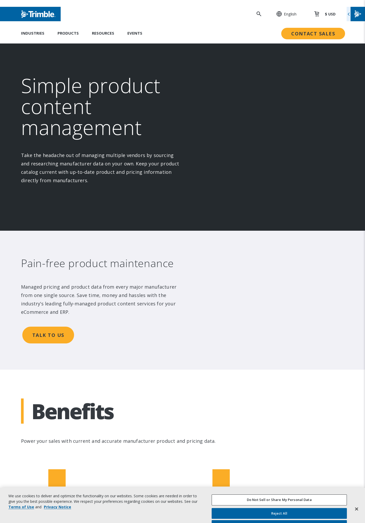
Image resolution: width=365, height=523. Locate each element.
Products (68, 33)
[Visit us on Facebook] (59, 434)
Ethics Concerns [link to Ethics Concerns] (205, 380)
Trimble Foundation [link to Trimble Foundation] (208, 348)
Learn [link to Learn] (273, 369)
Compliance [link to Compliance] (201, 369)
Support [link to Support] (275, 315)
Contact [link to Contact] (42, 380)
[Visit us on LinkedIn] (39, 434)
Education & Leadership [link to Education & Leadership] (212, 337)
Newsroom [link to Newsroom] (45, 348)
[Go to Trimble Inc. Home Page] (61, 469)
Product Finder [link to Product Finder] (127, 369)
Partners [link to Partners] (43, 358)
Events (134, 33)
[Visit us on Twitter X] (79, 434)
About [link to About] (41, 315)
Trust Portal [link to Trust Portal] (201, 390)
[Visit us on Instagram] (49, 434)
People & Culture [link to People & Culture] (206, 326)
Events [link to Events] (42, 337)
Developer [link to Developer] (278, 380)
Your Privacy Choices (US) (291, 506)
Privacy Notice (281, 488)
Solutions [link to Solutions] (121, 326)
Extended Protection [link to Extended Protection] (287, 348)
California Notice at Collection (297, 497)
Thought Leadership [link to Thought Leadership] (287, 358)
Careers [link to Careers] (42, 369)
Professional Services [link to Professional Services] (288, 337)
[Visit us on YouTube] (69, 434)
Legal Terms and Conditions (294, 461)
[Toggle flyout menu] (356, 14)
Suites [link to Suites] (118, 337)
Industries (32, 33)
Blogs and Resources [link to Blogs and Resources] (288, 390)
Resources (103, 33)
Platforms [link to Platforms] (122, 348)
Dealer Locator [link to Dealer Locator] (282, 326)
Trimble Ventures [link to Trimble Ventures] (206, 358)
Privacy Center (281, 479)
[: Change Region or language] (283, 14)
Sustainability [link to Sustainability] (202, 315)
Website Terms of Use (289, 470)
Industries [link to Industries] (122, 315)
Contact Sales (313, 33)
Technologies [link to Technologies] (125, 358)
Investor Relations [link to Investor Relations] (52, 326)
